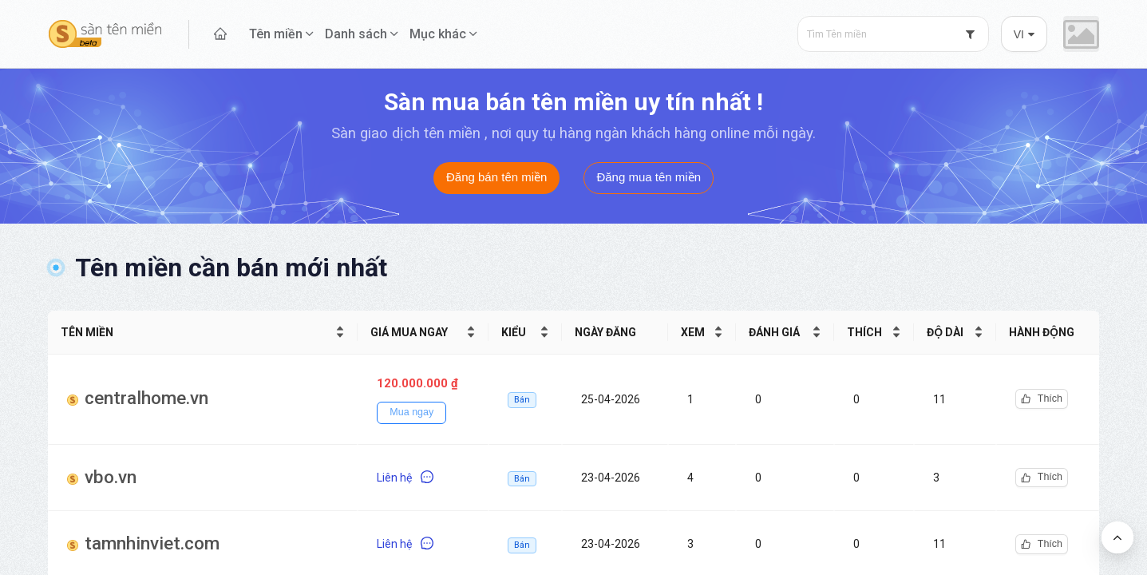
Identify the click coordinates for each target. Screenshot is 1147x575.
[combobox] (893, 34)
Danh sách (356, 34)
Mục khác (437, 34)
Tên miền (276, 34)
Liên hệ (405, 477)
